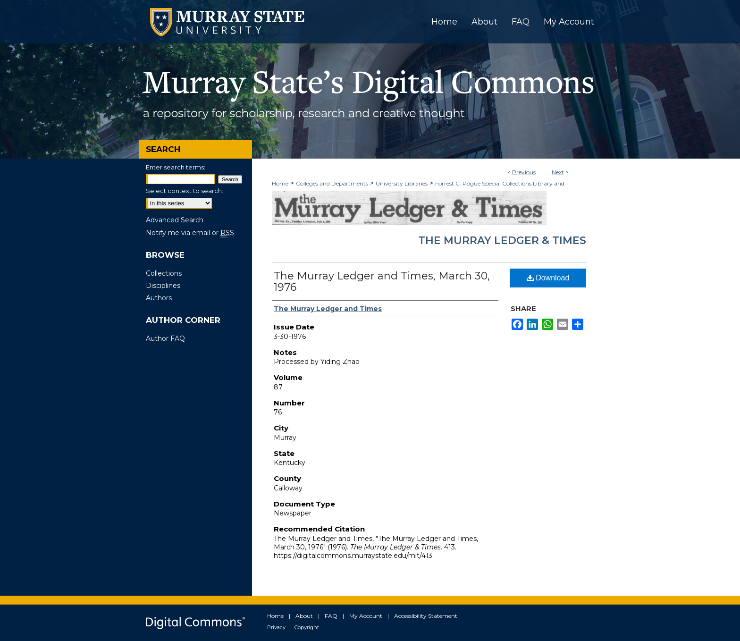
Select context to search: (184, 190)
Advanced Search (174, 220)
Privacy (276, 627)
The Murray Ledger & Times (502, 240)
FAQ (331, 615)
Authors (159, 298)
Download (548, 278)
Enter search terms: (175, 167)
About (304, 615)
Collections (164, 273)
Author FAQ (165, 338)
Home (280, 183)
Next (558, 172)
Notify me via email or (190, 232)
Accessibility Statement (425, 615)
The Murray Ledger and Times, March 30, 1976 (382, 282)
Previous (524, 172)
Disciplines (163, 285)
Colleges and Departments (332, 183)
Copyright (306, 627)
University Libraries (402, 183)
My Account (365, 615)
